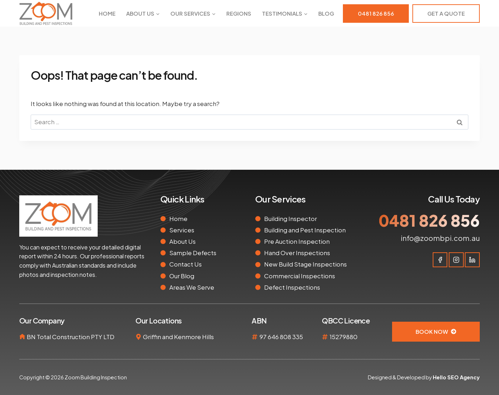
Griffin (152, 337)
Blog (326, 13)
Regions (238, 13)
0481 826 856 (376, 13)
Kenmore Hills (194, 337)
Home (107, 13)
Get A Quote (446, 13)
